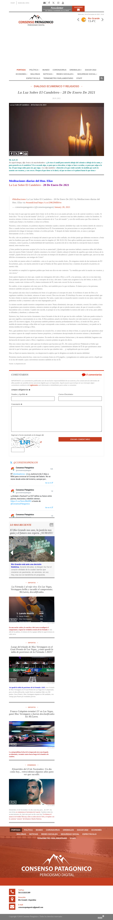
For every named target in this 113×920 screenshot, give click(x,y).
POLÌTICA (34, 70)
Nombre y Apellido (19, 394)
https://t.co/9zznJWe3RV (21, 501)
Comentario (16, 404)
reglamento (34, 385)
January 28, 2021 (62, 207)
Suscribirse (78, 8)
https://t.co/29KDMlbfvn (50, 202)
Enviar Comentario (80, 439)
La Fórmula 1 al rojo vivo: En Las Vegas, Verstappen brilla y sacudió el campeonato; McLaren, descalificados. (32, 589)
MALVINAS (35, 74)
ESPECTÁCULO (33, 78)
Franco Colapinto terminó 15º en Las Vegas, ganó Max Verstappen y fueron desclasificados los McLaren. (32, 714)
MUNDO (46, 70)
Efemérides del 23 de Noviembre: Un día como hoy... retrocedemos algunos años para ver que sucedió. (31, 772)
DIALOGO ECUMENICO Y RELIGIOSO (56, 86)
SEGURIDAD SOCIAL (87, 74)
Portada (21, 70)
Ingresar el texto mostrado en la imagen (27, 435)
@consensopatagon (25, 462)
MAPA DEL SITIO (23, 3)
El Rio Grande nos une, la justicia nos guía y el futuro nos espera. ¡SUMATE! (31, 531)
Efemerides (31, 765)
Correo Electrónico (65, 394)
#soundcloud (32, 202)
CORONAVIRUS (59, 70)
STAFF (13, 3)
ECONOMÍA (21, 74)
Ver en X (49, 483)
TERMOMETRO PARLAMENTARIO (58, 78)
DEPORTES (32, 582)
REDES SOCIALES (65, 74)
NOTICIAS (48, 74)
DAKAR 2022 (90, 70)
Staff (79, 78)
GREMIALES (76, 70)
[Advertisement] (56, 48)
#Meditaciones (19, 199)
